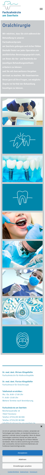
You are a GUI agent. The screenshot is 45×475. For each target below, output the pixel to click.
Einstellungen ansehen (22, 466)
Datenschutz (24, 472)
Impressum (33, 472)
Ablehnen (22, 459)
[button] (41, 426)
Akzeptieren (22, 453)
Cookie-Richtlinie (13, 472)
